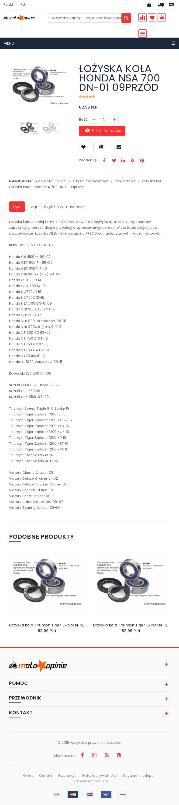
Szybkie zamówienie (64, 206)
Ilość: (84, 119)
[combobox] (11, 4)
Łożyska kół (151, 181)
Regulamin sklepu (138, 775)
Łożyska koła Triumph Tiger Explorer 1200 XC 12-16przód (131, 625)
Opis (17, 206)
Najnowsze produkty (90, 781)
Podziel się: (88, 160)
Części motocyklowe (91, 181)
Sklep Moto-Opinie (50, 181)
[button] (68, 64)
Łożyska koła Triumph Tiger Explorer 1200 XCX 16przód (47, 625)
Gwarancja (67, 775)
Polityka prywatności (100, 775)
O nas (28, 775)
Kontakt (45, 775)
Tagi (32, 206)
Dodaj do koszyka (102, 130)
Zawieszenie (125, 181)
